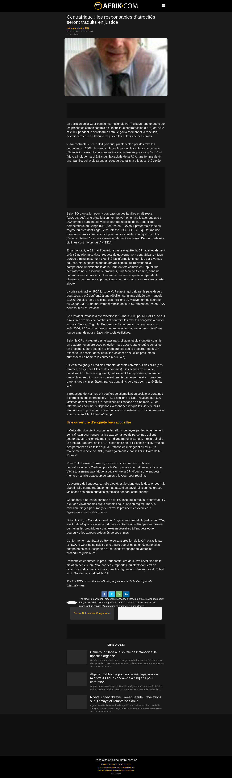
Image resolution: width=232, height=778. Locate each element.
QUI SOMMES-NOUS (106, 767)
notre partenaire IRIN (78, 28)
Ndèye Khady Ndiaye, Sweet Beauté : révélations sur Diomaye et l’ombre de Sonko (125, 699)
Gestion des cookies (126, 771)
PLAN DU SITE (125, 764)
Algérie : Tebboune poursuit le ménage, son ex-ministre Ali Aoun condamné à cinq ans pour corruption (124, 678)
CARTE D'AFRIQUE (109, 764)
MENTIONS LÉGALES (125, 767)
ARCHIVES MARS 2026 (107, 771)
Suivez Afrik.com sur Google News (92, 613)
